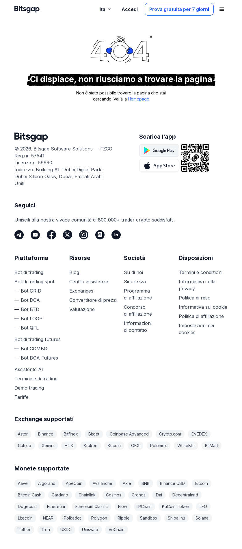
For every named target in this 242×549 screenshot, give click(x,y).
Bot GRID (31, 291)
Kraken (90, 445)
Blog (74, 272)
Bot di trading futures (37, 339)
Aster (23, 433)
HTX (69, 445)
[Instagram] (83, 234)
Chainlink (87, 494)
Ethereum (56, 506)
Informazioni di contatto (138, 326)
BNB (146, 483)
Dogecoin (27, 506)
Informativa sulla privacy (197, 285)
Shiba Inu (176, 517)
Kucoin (114, 445)
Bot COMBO (34, 348)
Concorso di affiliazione (138, 310)
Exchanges (81, 291)
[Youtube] (35, 234)
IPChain (144, 506)
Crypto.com (170, 433)
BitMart (211, 445)
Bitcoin (201, 483)
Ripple (124, 517)
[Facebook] (51, 234)
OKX (135, 445)
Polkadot (72, 517)
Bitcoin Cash (29, 494)
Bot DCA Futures (39, 358)
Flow (122, 506)
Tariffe (21, 397)
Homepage (138, 98)
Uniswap (90, 529)
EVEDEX (199, 433)
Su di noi (133, 272)
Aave (23, 483)
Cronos (139, 494)
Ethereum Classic (91, 506)
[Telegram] (19, 234)
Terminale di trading (35, 378)
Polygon (99, 517)
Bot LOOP (31, 318)
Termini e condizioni (200, 272)
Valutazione (82, 309)
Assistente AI (28, 369)
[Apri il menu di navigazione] (222, 9)
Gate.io (24, 445)
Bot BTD (30, 309)
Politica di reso (195, 298)
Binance (45, 433)
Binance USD (172, 483)
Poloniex (158, 445)
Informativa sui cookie (203, 307)
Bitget (93, 433)
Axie (127, 483)
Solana (202, 517)
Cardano (60, 494)
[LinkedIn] (116, 234)
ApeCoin (74, 483)
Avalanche (102, 483)
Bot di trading (28, 272)
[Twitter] (67, 234)
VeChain (116, 529)
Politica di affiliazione (201, 316)
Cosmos (113, 494)
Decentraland (185, 494)
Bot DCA (30, 300)
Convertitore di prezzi (93, 300)
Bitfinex (71, 433)
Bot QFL (30, 328)
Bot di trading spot (34, 281)
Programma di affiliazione (138, 294)
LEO (203, 506)
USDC (66, 529)
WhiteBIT (186, 445)
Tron (45, 529)
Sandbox (148, 517)
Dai (159, 494)
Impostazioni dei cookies (196, 329)
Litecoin (25, 517)
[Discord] (100, 234)
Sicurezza (135, 281)
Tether (24, 529)
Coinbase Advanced (129, 433)
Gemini (48, 445)
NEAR (48, 517)
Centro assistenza (88, 281)
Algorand (46, 483)
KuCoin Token (175, 506)
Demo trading (29, 388)
